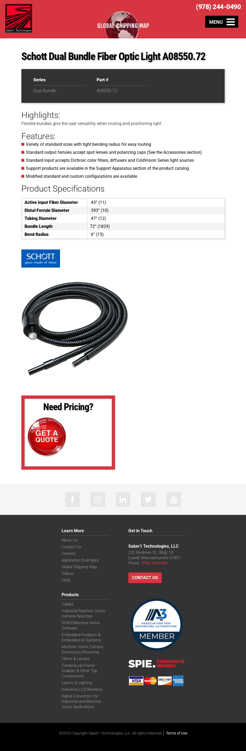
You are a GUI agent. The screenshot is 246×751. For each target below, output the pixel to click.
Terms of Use (176, 733)
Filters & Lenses (76, 658)
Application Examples (80, 560)
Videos (67, 573)
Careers (69, 553)
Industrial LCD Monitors (82, 689)
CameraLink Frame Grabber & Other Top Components (79, 671)
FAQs (66, 580)
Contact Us (71, 546)
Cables (68, 604)
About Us (70, 540)
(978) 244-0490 (218, 7)
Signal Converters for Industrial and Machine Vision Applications (81, 701)
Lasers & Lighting (77, 682)
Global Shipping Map (79, 566)
